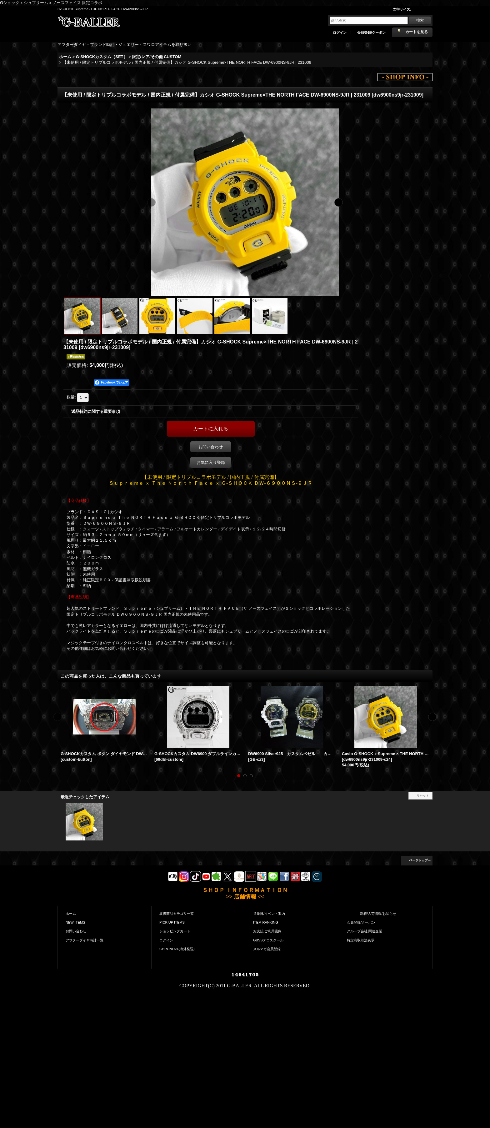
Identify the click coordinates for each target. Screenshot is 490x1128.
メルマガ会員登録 (267, 949)
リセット (423, 795)
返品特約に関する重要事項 (95, 411)
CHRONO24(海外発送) (177, 949)
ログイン (340, 32)
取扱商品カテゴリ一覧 (176, 913)
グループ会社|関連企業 (364, 931)
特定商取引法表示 (360, 940)
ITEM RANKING (265, 922)
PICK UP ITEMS (172, 922)
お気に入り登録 (211, 462)
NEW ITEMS (75, 922)
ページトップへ (420, 860)
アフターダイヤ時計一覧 (84, 940)
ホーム (71, 913)
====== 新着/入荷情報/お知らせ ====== (378, 913)
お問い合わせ (210, 446)
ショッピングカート (174, 931)
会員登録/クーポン (371, 32)
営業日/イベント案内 (269, 913)
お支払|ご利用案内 (267, 931)
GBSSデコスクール (268, 940)
